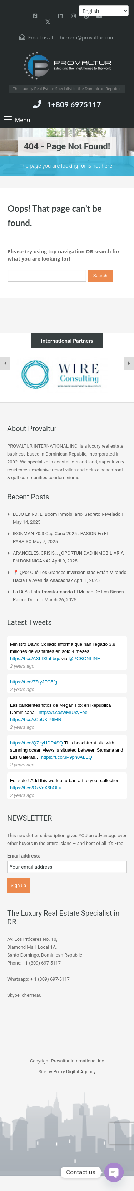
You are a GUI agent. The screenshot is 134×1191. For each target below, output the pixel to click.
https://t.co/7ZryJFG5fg (33, 682)
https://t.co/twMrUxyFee (63, 712)
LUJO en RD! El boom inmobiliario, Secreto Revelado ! (68, 514)
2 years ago (22, 666)
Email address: (23, 856)
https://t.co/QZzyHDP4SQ (36, 743)
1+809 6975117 (74, 104)
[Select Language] (104, 10)
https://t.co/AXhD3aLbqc (35, 658)
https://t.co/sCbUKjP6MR (35, 719)
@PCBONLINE (84, 658)
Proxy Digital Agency (74, 1071)
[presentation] (5, 363)
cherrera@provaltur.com (86, 37)
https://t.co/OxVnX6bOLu (35, 787)
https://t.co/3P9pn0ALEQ (66, 757)
